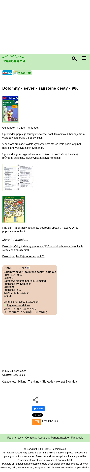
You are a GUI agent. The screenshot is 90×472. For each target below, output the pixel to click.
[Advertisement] (46, 27)
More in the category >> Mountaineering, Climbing (25, 310)
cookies (75, 463)
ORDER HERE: (14, 268)
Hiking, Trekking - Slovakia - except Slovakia (47, 381)
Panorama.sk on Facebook (67, 437)
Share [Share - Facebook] (38, 408)
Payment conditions (18, 305)
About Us (43, 437)
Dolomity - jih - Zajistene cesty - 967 (23, 256)
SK (10, 72)
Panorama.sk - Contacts (21, 437)
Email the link (50, 421)
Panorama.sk (59, 449)
